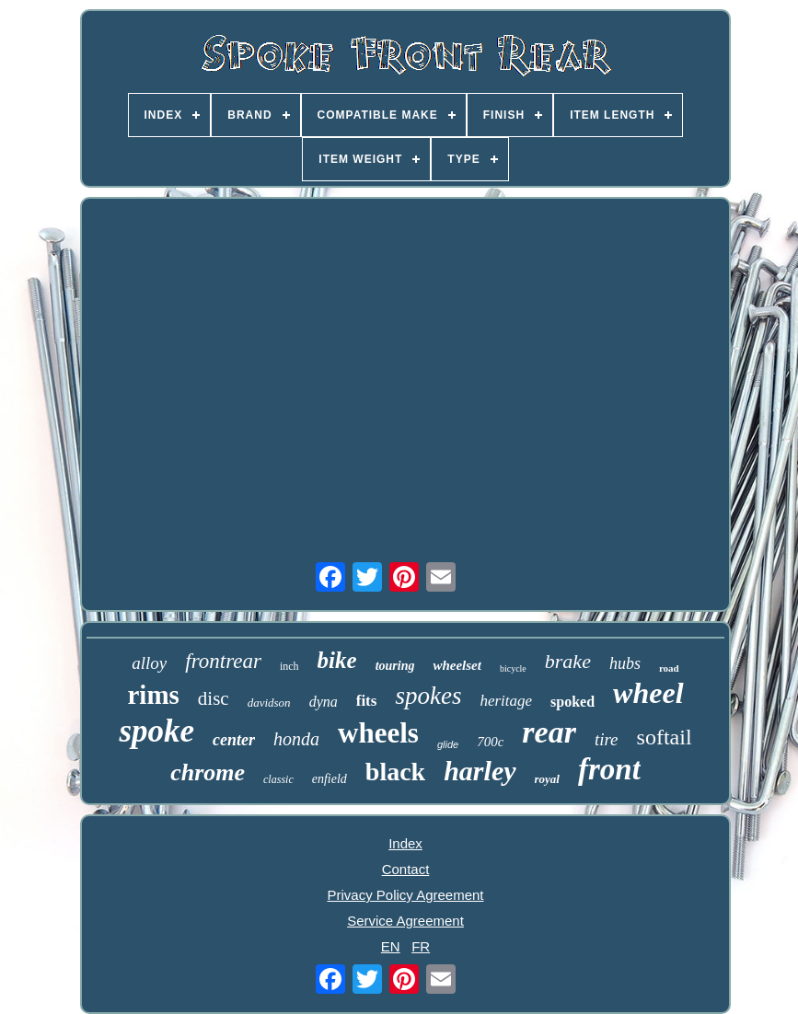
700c (490, 741)
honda (296, 739)
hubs (625, 663)
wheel (648, 692)
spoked (572, 701)
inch (289, 666)
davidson (269, 702)
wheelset (457, 665)
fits (366, 700)
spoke (156, 731)
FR (420, 946)
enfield (329, 779)
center (234, 740)
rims (153, 694)
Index (405, 843)
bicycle (513, 668)
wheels (378, 733)
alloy (149, 663)
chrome (207, 772)
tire (607, 739)
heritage (506, 700)
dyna (323, 701)
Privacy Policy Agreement (405, 895)
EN (390, 946)
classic (278, 779)
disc (213, 698)
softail (664, 737)
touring (395, 666)
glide (447, 744)
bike (337, 660)
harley (479, 770)
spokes (428, 695)
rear (549, 732)
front (609, 769)
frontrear (223, 661)
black (395, 771)
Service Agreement (405, 920)
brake (568, 661)
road (669, 668)
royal (547, 779)
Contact (406, 869)
